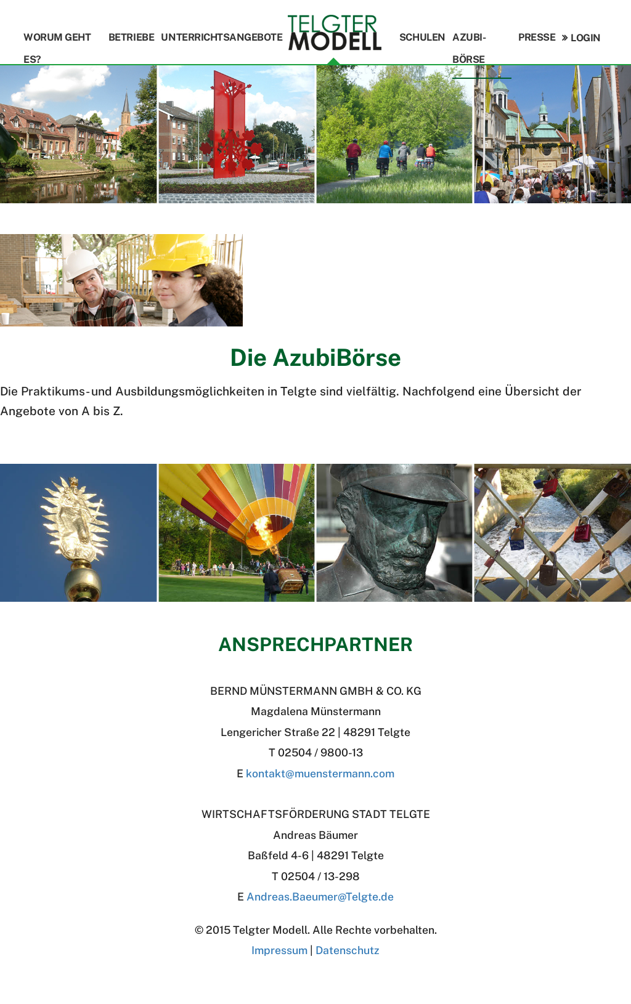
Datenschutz (348, 950)
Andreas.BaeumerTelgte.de (320, 896)
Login (586, 38)
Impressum (279, 950)
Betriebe (131, 37)
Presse (536, 37)
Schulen (422, 37)
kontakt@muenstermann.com (320, 773)
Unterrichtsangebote (221, 37)
